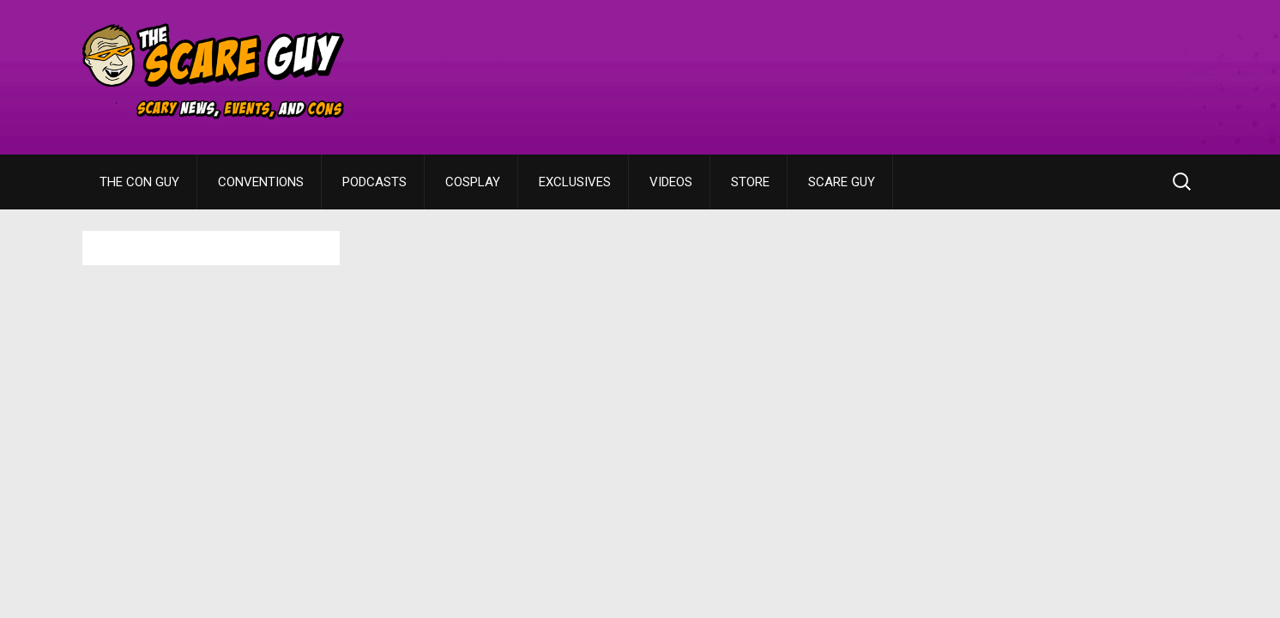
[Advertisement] (885, 64)
